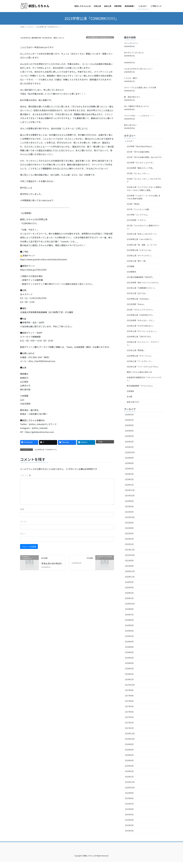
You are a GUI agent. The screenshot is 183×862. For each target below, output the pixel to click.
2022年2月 (129, 539)
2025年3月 (129, 441)
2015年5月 (129, 814)
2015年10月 (130, 787)
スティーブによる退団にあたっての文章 (140, 87)
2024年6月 (129, 463)
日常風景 (130, 391)
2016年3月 (129, 766)
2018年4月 (129, 663)
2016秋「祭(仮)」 (134, 204)
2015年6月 (129, 809)
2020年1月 (129, 598)
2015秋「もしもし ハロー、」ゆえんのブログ (144, 180)
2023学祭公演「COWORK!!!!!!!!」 (100, 37)
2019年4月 (129, 630)
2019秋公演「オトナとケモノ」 (139, 255)
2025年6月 (129, 430)
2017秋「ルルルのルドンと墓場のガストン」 (143, 227)
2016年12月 (130, 733)
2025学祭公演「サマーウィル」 (139, 356)
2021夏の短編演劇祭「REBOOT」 (140, 277)
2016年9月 (129, 744)
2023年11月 (130, 490)
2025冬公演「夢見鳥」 (136, 350)
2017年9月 (129, 690)
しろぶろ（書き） (131, 78)
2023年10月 (130, 495)
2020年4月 (129, 587)
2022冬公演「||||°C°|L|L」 (137, 293)
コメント (25, 475)
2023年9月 (129, 501)
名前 (22, 509)
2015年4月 (129, 820)
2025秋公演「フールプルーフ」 (139, 361)
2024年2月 (129, 479)
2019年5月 (129, 625)
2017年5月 (129, 706)
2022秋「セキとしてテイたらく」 (140, 309)
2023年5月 (129, 512)
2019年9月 (129, 609)
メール (23, 521)
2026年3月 (129, 414)
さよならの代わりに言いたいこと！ (138, 68)
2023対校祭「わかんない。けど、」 (141, 320)
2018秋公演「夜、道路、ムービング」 (142, 244)
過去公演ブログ (133, 402)
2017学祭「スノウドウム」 (138, 214)
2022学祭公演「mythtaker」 (138, 299)
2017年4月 (129, 711)
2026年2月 (129, 420)
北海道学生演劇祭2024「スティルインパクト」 (144, 379)
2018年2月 (129, 674)
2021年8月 (129, 566)
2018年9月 (129, 641)
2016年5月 (129, 755)
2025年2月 (129, 447)
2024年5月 (129, 468)
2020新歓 (130, 266)
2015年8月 (129, 798)
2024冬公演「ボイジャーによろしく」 (142, 331)
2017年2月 (129, 722)
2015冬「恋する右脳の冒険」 (139, 151)
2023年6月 (129, 506)
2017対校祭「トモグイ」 (137, 220)
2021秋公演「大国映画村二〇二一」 (141, 288)
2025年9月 (129, 425)
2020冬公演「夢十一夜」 (137, 261)
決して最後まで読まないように (136, 106)
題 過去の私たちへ (132, 97)
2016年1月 (129, 776)
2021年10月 (130, 555)
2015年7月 (129, 803)
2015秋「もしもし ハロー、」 (138, 173)
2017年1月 (129, 728)
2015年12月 (130, 782)
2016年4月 (129, 760)
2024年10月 (130, 452)
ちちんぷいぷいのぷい (51, 563)
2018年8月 (129, 647)
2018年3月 (129, 668)
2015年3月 (129, 825)
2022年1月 (129, 544)
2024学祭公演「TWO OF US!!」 (139, 336)
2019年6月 (129, 620)
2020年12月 (130, 571)
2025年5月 (129, 436)
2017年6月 (129, 701)
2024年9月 (129, 457)
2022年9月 (129, 522)
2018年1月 (129, 679)
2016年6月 (129, 749)
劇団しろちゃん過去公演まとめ (139, 372)
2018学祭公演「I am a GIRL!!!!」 (140, 239)
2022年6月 (129, 528)
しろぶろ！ (129, 141)
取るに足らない (130, 125)
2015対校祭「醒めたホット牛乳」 (140, 168)
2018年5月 (129, 657)
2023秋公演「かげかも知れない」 (140, 325)
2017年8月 (129, 695)
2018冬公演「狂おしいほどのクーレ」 (142, 234)
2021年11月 (130, 549)
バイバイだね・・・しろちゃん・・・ (139, 115)
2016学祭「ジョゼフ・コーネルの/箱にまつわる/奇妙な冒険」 (143, 197)
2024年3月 (129, 474)
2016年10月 (130, 739)
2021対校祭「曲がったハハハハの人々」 (143, 282)
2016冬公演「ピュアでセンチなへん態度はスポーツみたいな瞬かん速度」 (144, 188)
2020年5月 (129, 582)
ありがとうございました (134, 52)
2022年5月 (129, 533)
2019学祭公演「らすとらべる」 (139, 250)
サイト (23, 533)
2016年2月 (129, 771)
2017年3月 (129, 717)
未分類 (129, 396)
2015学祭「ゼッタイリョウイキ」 (140, 162)
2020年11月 (130, 576)
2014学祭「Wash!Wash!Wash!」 (140, 146)
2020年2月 (129, 593)
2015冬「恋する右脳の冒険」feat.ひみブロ (144, 157)
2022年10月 (130, 517)
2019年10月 (130, 603)
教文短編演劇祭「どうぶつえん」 (140, 385)
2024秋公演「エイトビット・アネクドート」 (143, 343)
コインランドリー (131, 43)
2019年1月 (129, 636)
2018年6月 (129, 652)
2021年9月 (129, 560)
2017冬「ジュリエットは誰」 (138, 209)
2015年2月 (129, 830)
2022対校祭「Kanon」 (136, 304)
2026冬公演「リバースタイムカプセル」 (143, 366)
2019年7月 (129, 614)
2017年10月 (130, 685)
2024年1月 (129, 484)
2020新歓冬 (131, 271)
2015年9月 (129, 793)
